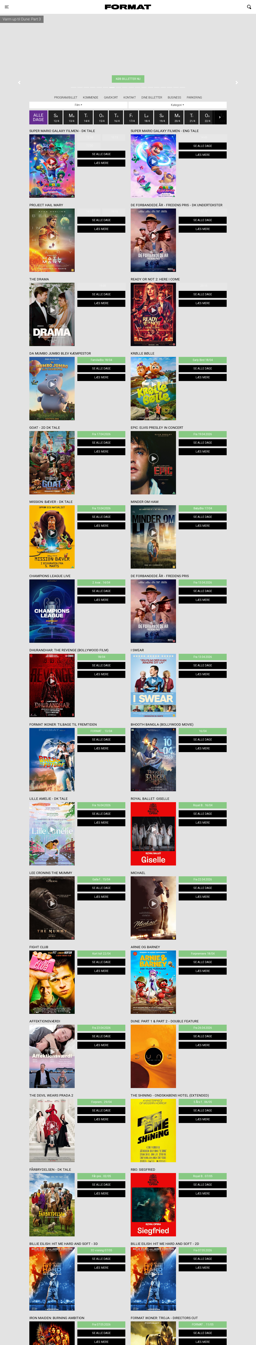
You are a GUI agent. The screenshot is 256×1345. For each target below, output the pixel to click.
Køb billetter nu (128, 79)
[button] (19, 82)
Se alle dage (101, 154)
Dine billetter (152, 97)
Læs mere (101, 163)
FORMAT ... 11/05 (203, 1324)
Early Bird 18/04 (203, 360)
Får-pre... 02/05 (101, 1176)
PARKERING (194, 97)
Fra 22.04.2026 (202, 879)
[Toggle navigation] (7, 7)
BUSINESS (174, 97)
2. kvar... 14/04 (101, 582)
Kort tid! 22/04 (101, 953)
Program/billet (65, 97)
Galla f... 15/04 (101, 879)
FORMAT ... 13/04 (101, 731)
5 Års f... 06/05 (203, 1102)
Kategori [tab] (176, 105)
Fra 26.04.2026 (202, 1027)
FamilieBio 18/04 (101, 360)
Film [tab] (77, 105)
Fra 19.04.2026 (202, 434)
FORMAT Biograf (120, 7)
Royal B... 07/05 (202, 1176)
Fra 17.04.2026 (101, 434)
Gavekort (111, 97)
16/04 (203, 731)
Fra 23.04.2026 (101, 1027)
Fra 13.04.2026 (101, 508)
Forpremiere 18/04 (203, 953)
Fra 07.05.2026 (202, 1250)
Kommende (90, 97)
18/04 (101, 657)
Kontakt (130, 97)
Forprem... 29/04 (101, 1102)
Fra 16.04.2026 (101, 805)
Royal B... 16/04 (202, 805)
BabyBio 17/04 (202, 508)
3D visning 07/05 (101, 1250)
